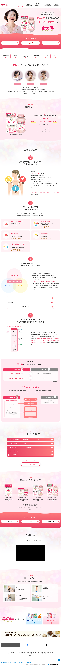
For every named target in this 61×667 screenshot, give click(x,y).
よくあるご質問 (35, 55)
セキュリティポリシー (21, 662)
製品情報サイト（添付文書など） (33, 0)
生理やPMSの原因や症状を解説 (37, 653)
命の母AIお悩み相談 (49, 653)
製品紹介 (16, 55)
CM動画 (55, 55)
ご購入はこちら (57, 0)
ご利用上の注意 (29, 662)
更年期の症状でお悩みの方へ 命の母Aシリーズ (30, 652)
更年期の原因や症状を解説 (46, 652)
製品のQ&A (42, 0)
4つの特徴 (25, 56)
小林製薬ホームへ (4, 662)
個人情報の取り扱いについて (12, 662)
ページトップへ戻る (59, 660)
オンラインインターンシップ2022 (30, 655)
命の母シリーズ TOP (23, 0)
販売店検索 (50, 0)
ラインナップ (45, 55)
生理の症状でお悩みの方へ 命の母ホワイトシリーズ (18, 653)
